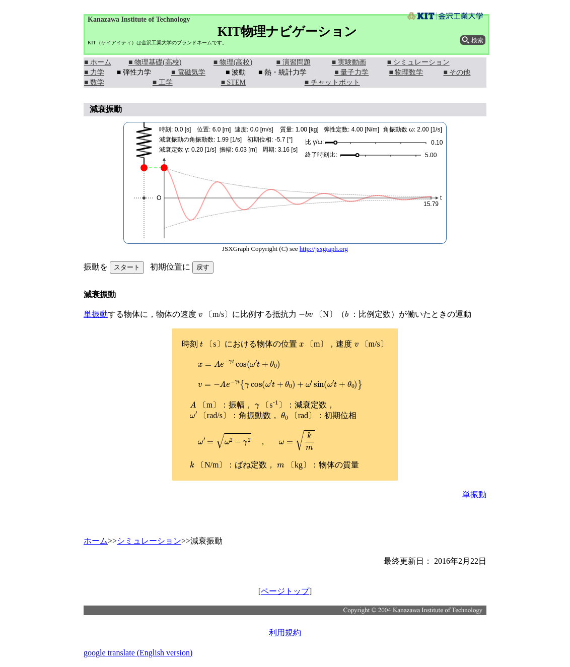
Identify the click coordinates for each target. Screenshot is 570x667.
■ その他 (457, 72)
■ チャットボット (332, 82)
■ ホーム (97, 62)
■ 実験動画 (349, 62)
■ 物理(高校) (232, 62)
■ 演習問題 (293, 62)
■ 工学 (163, 82)
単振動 (96, 314)
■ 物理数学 (406, 72)
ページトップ (285, 591)
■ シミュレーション (418, 62)
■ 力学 (94, 72)
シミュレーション (149, 541)
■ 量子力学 (351, 72)
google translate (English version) (138, 652)
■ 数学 (94, 82)
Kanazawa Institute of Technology (139, 19)
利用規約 (285, 632)
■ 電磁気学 (188, 72)
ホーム (96, 541)
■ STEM (233, 82)
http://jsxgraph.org (324, 248)
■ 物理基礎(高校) (154, 62)
